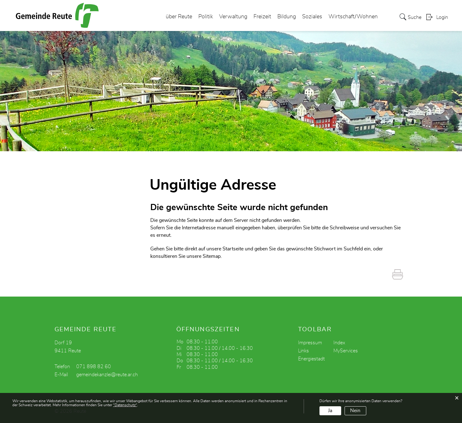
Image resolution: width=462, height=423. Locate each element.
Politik (205, 17)
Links (303, 350)
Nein (355, 410)
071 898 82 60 (93, 366)
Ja (330, 410)
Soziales (312, 17)
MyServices (345, 350)
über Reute (179, 17)
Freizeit (262, 17)
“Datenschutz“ (125, 405)
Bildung (286, 17)
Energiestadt (311, 358)
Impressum (310, 342)
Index (339, 342)
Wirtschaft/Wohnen (353, 17)
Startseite (233, 248)
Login (442, 17)
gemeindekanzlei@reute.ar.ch (107, 374)
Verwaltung (233, 17)
